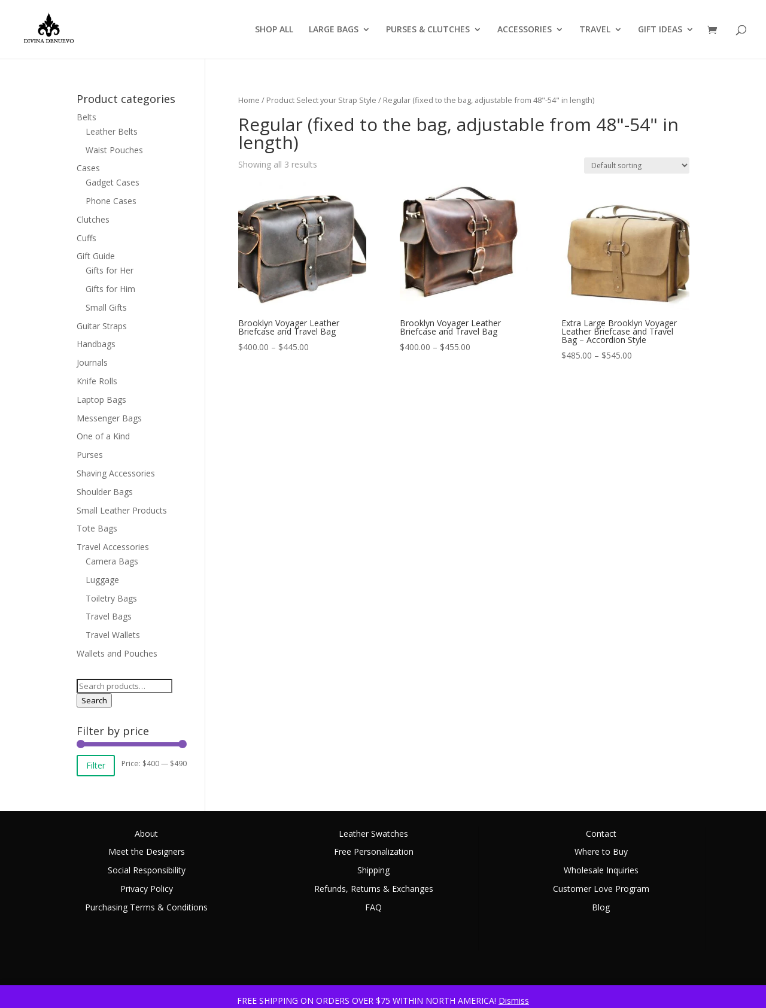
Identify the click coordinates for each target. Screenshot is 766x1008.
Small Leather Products (122, 510)
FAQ (373, 907)
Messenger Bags (109, 418)
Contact (601, 833)
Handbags (96, 344)
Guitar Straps (102, 326)
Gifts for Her (109, 270)
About (146, 833)
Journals (92, 362)
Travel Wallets (113, 634)
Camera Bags (112, 561)
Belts (86, 117)
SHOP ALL (274, 30)
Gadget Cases (112, 182)
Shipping (373, 870)
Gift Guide (96, 256)
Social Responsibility (147, 870)
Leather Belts (112, 131)
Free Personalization (374, 851)
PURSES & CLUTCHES (428, 30)
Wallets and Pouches (117, 653)
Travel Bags (109, 616)
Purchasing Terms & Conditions (146, 907)
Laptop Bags (101, 399)
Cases (88, 168)
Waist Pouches (114, 150)
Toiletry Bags (111, 598)
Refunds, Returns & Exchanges (373, 888)
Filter (95, 765)
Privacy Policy (146, 888)
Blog (601, 907)
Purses (90, 454)
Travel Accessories (113, 546)
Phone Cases (111, 201)
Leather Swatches (373, 833)
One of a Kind (103, 436)
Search (94, 700)
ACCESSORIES (524, 30)
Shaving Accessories (116, 473)
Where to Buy (601, 851)
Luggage (102, 579)
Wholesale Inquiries (601, 870)
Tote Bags (97, 528)
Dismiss (513, 1000)
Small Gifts (106, 307)
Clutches (93, 219)
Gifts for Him (110, 288)
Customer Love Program (601, 888)
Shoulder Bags (105, 491)
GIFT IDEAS (660, 30)
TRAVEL (594, 30)
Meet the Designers (146, 851)
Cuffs (86, 238)
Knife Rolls (97, 381)
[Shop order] (636, 165)
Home (249, 100)
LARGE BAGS (333, 30)
